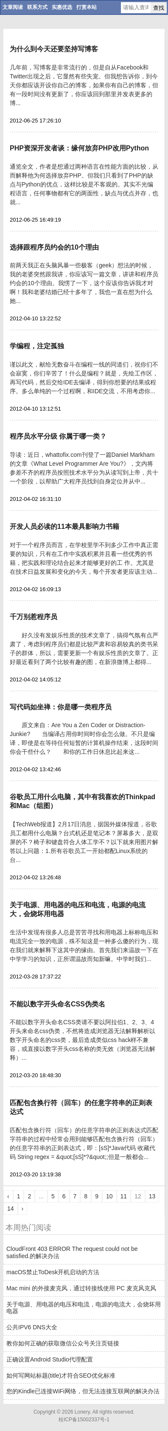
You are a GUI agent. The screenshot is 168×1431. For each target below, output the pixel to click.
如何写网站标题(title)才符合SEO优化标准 (60, 1375)
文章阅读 (13, 7)
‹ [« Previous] (8, 1196)
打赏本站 (86, 7)
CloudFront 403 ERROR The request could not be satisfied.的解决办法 (71, 1252)
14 (10, 1208)
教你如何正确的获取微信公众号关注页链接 (62, 1343)
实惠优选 (62, 7)
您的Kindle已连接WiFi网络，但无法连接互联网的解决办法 (83, 1391)
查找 (158, 8)
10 (109, 1196)
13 (152, 1196)
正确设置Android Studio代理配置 (49, 1359)
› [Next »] (23, 1208)
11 (123, 1196)
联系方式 (37, 7)
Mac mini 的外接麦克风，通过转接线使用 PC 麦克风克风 (81, 1288)
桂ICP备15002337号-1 (84, 1420)
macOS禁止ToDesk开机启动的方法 (52, 1272)
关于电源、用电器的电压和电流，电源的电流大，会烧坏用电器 (83, 1308)
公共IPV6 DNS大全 (31, 1327)
